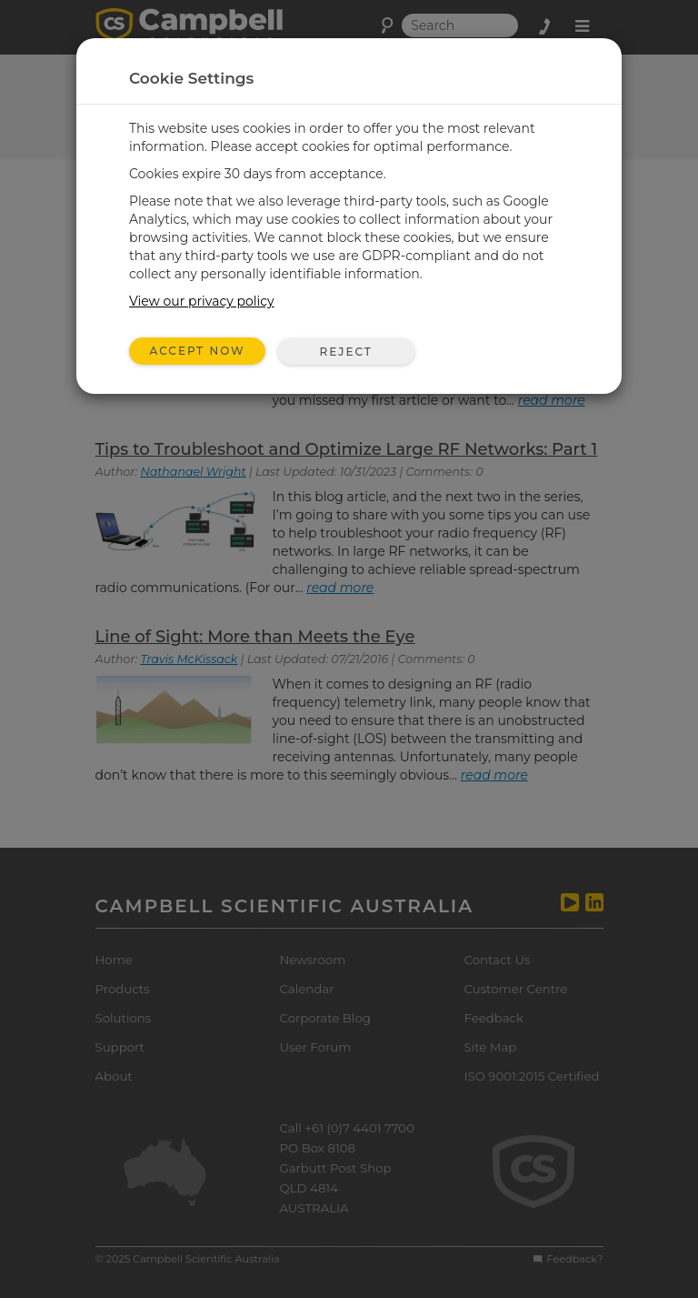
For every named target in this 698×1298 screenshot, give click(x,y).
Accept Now (197, 350)
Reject (345, 351)
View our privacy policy (201, 301)
